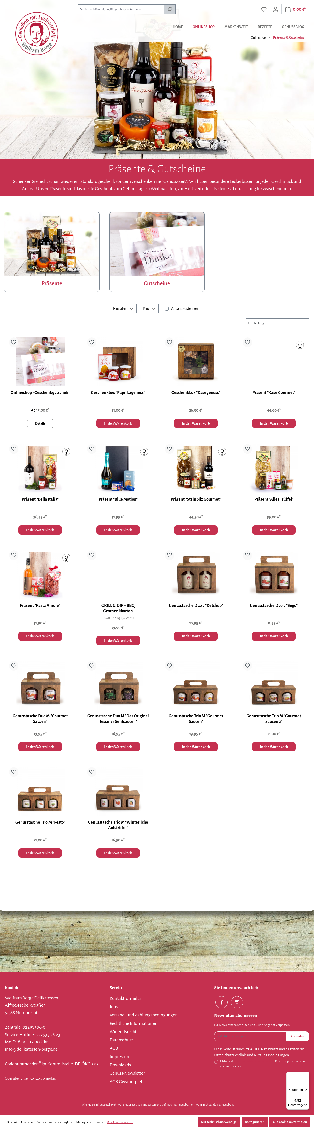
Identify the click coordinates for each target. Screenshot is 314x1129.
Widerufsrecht (123, 1031)
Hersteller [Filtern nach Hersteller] (123, 308)
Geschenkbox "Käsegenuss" (195, 393)
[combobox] (121, 9)
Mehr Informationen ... (120, 1122)
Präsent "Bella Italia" (40, 499)
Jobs (114, 1006)
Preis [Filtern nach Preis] (149, 308)
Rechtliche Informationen (133, 1023)
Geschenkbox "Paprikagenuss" (118, 393)
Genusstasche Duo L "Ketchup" (196, 605)
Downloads (120, 1064)
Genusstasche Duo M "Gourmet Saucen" (40, 719)
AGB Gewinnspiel (126, 1081)
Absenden (297, 1036)
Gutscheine (157, 284)
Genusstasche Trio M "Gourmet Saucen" (196, 719)
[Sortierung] (277, 323)
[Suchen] (170, 9)
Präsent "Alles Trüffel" (273, 499)
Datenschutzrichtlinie (230, 1055)
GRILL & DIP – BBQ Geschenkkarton (118, 608)
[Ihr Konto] (275, 9)
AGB (114, 1048)
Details (40, 423)
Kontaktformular (42, 1078)
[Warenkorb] (295, 9)
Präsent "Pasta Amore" (40, 605)
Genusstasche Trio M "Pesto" (40, 822)
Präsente (51, 284)
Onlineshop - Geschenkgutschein (40, 393)
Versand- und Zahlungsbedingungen (144, 1015)
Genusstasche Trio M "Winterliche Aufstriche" (118, 825)
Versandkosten (146, 1104)
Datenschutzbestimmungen (253, 1061)
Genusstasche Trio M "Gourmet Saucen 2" (274, 719)
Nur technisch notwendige (219, 1122)
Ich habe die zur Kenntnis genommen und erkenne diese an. (263, 1063)
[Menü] (306, 1075)
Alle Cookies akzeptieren (290, 1122)
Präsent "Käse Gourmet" (273, 393)
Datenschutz (121, 1039)
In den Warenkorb (118, 423)
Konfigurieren (254, 1122)
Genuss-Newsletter (127, 1073)
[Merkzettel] (264, 9)
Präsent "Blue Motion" (118, 499)
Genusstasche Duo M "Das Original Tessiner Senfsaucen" (118, 719)
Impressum (120, 1056)
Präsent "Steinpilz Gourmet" (196, 499)
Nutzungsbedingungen (271, 1055)
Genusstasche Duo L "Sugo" (274, 605)
